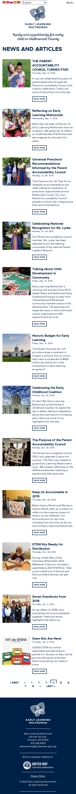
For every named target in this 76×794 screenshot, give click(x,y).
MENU (70, 2)
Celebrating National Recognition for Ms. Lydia (51, 226)
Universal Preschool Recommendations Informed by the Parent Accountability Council (49, 165)
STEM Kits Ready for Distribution (47, 546)
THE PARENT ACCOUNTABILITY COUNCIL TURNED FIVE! (50, 65)
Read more (39, 99)
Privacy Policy (38, 776)
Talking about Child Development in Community (46, 273)
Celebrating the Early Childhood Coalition (48, 390)
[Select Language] (34, 3)
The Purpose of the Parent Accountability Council (52, 442)
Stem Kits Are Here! (47, 639)
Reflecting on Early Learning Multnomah (47, 113)
